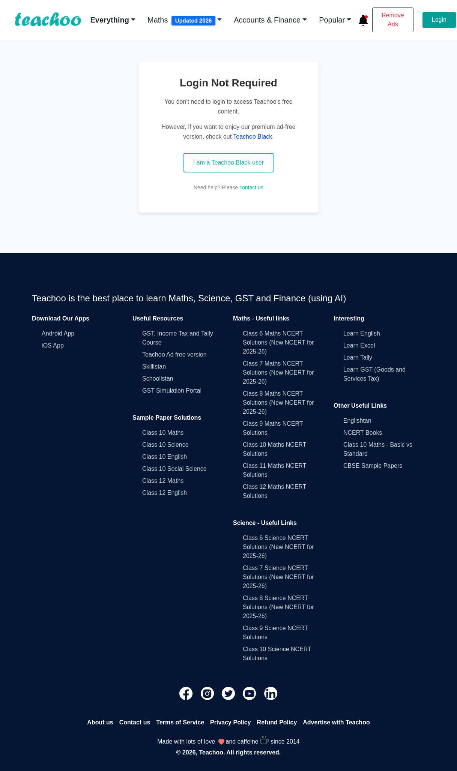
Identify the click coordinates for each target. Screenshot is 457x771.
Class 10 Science (165, 444)
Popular (332, 20)
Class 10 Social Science (174, 469)
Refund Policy (277, 722)
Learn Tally (357, 357)
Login (439, 20)
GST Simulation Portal (171, 390)
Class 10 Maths (162, 432)
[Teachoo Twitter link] (229, 693)
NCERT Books (362, 432)
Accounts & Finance (267, 20)
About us (100, 722)
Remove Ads (393, 19)
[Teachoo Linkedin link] (271, 693)
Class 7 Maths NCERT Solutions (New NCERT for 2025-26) (278, 372)
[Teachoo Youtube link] (250, 693)
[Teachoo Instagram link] (208, 693)
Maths (181, 21)
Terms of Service (180, 722)
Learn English (361, 333)
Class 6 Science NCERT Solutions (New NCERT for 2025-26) (278, 547)
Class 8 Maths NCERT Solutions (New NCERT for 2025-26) (278, 402)
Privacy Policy (230, 722)
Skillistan (154, 366)
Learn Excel (359, 345)
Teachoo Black (252, 136)
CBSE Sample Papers (372, 466)
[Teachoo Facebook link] (186, 693)
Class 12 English (164, 493)
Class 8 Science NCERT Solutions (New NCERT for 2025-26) (278, 607)
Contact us (134, 722)
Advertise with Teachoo (336, 722)
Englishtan (357, 420)
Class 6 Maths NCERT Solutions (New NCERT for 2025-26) (278, 342)
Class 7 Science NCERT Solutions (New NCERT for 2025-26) (278, 577)
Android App (58, 333)
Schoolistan (157, 378)
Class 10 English (164, 457)
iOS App (53, 345)
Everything (109, 20)
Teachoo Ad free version (174, 354)
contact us (251, 187)
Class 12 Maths (162, 481)
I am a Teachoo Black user (228, 162)
